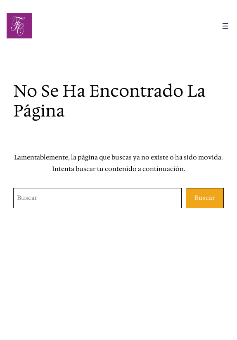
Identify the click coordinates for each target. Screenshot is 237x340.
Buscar (204, 198)
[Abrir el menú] (225, 26)
